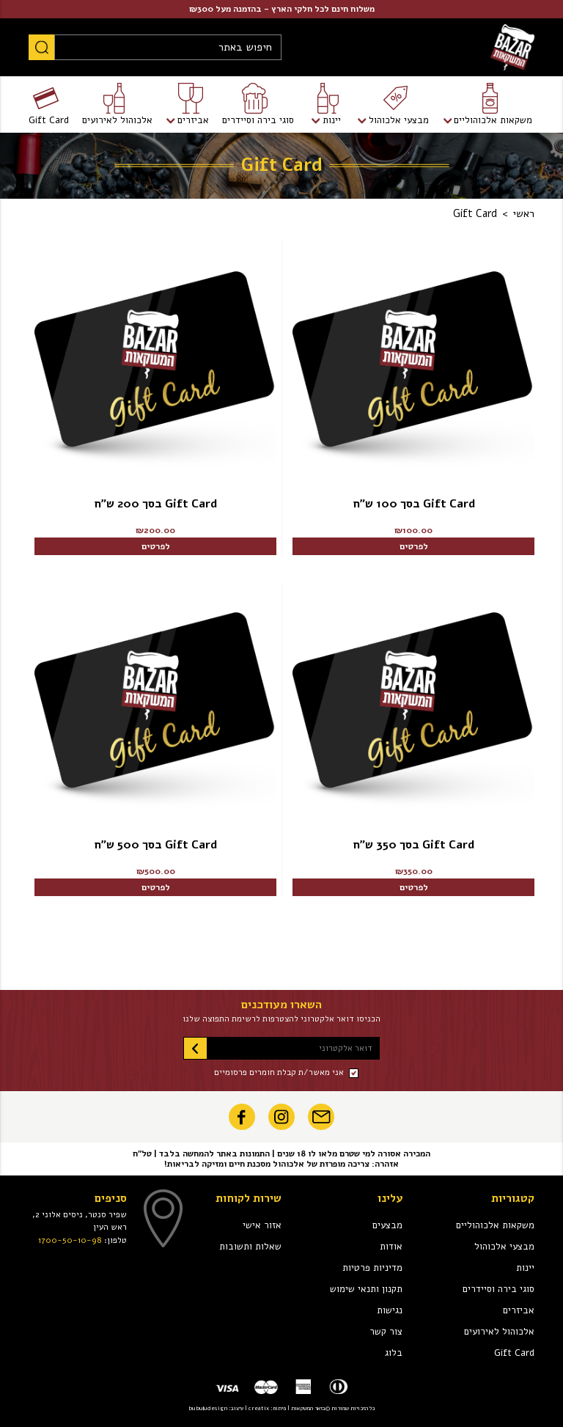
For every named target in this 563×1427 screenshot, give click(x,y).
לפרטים (414, 546)
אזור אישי (262, 1225)
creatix (259, 1408)
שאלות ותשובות (250, 1246)
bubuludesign (207, 1408)
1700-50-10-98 (70, 1240)
